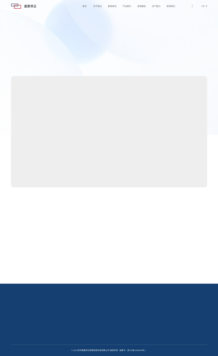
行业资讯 (157, 330)
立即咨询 (125, 148)
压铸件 (122, 60)
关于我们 (97, 6)
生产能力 (156, 6)
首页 (84, 6)
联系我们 (171, 6)
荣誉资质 (77, 340)
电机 (144, 60)
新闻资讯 (112, 6)
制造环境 (77, 335)
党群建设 (141, 6)
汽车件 (186, 60)
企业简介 (77, 331)
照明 (165, 60)
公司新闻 (157, 335)
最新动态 (157, 325)
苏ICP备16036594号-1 (136, 350)
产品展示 (127, 6)
